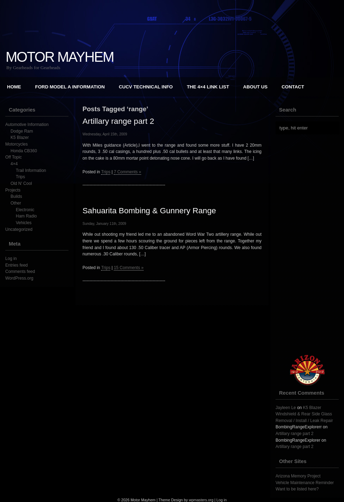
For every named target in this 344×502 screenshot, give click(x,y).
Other (16, 203)
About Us (255, 86)
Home (14, 86)
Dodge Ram (22, 131)
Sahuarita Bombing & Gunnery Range (149, 210)
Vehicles (24, 222)
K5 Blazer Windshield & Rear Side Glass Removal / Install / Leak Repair (304, 414)
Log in (11, 258)
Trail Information (31, 170)
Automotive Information (26, 124)
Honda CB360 (24, 150)
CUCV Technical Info (146, 86)
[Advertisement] (308, 244)
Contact (293, 86)
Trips (20, 176)
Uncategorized (18, 229)
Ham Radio (26, 216)
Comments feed (20, 271)
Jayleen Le (286, 407)
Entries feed (16, 265)
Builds (16, 196)
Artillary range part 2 (118, 121)
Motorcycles (16, 144)
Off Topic (13, 157)
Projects (12, 190)
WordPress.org (19, 278)
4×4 (14, 163)
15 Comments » (129, 267)
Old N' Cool (21, 183)
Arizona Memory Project (298, 476)
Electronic (25, 209)
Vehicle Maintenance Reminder (305, 482)
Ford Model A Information (70, 86)
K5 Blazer (20, 137)
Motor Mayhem (60, 57)
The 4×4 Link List (208, 86)
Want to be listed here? (297, 489)
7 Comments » (127, 171)
